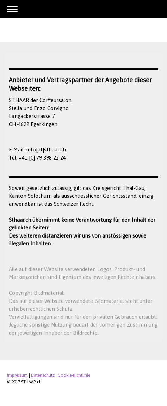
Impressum (17, 375)
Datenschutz (43, 375)
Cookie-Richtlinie (74, 375)
